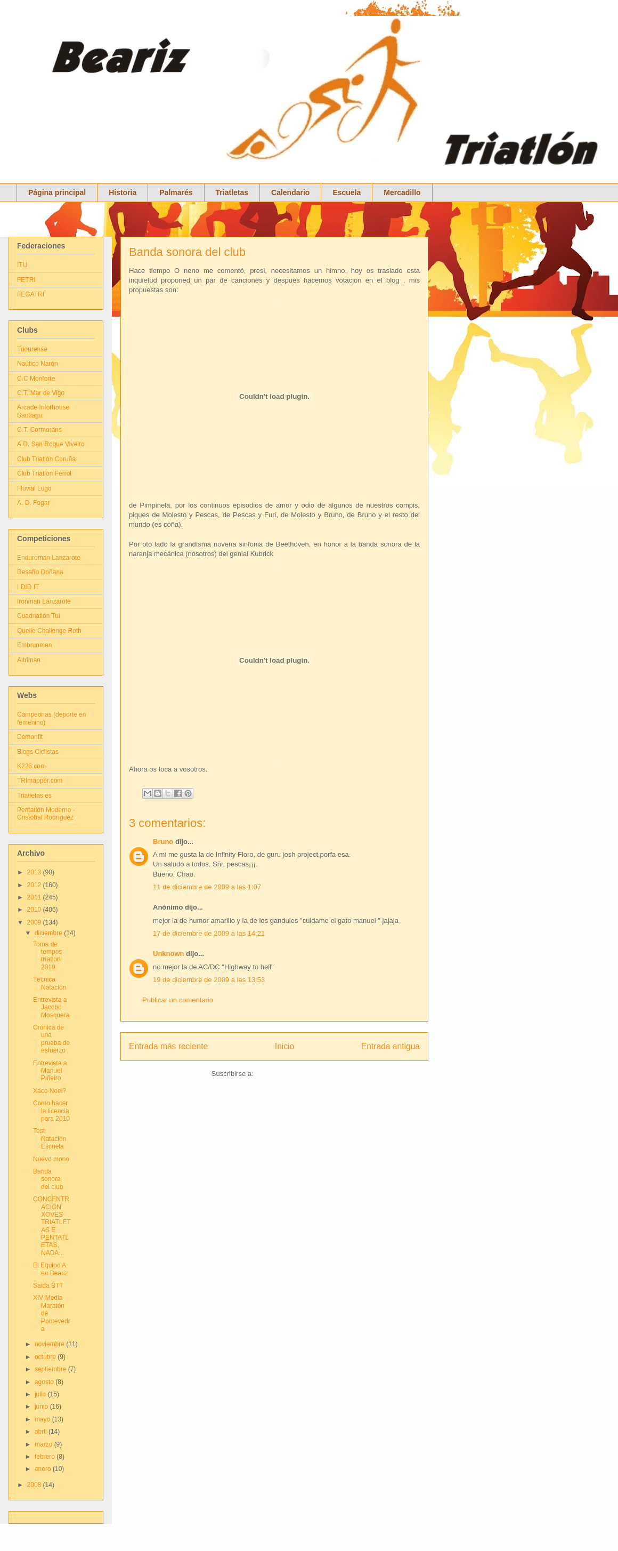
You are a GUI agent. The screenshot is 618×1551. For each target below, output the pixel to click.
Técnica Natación (49, 983)
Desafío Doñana (40, 572)
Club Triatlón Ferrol (44, 473)
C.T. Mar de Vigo (40, 393)
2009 (35, 922)
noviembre (50, 1344)
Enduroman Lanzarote (48, 557)
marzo (44, 1444)
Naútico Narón (37, 363)
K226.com (31, 766)
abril (41, 1431)
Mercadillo (402, 192)
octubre (46, 1357)
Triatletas (232, 192)
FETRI (26, 280)
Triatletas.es (34, 795)
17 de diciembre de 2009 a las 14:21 (209, 933)
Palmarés (175, 192)
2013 (35, 872)
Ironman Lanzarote (44, 601)
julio (41, 1394)
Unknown (168, 954)
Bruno (163, 842)
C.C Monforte (36, 378)
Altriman (28, 660)
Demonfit (30, 737)
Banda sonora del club (187, 252)
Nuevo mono (51, 1159)
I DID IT (28, 587)
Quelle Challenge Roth (49, 630)
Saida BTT (48, 1285)
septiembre (51, 1369)
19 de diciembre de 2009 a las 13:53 (209, 980)
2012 (35, 885)
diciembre (49, 933)
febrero (45, 1456)
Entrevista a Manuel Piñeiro (50, 1070)
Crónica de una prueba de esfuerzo (51, 1039)
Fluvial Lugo (34, 488)
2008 (35, 1485)
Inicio (284, 1046)
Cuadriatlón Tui (38, 616)
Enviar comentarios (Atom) (296, 1074)
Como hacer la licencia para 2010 (51, 1110)
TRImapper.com (39, 780)
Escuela (346, 192)
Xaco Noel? (49, 1091)
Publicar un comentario (177, 1000)
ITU (22, 265)
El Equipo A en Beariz (50, 1268)
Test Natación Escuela (49, 1138)
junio (42, 1406)
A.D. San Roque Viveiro (51, 444)
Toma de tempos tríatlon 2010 (47, 956)
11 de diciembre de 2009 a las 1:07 (207, 887)
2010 (35, 909)
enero (44, 1469)
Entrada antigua (390, 1046)
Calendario (290, 192)
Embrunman (34, 645)
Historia (122, 192)
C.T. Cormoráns (39, 429)
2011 (35, 897)
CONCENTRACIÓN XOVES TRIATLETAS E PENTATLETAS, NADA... (52, 1226)
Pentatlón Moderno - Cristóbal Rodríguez (46, 813)
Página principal (57, 192)
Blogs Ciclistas (38, 752)
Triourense (32, 349)
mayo (43, 1419)
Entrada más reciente (168, 1046)
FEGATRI (30, 294)
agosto (45, 1382)
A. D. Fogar (33, 503)
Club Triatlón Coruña (46, 459)
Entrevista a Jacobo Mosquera (51, 1007)
